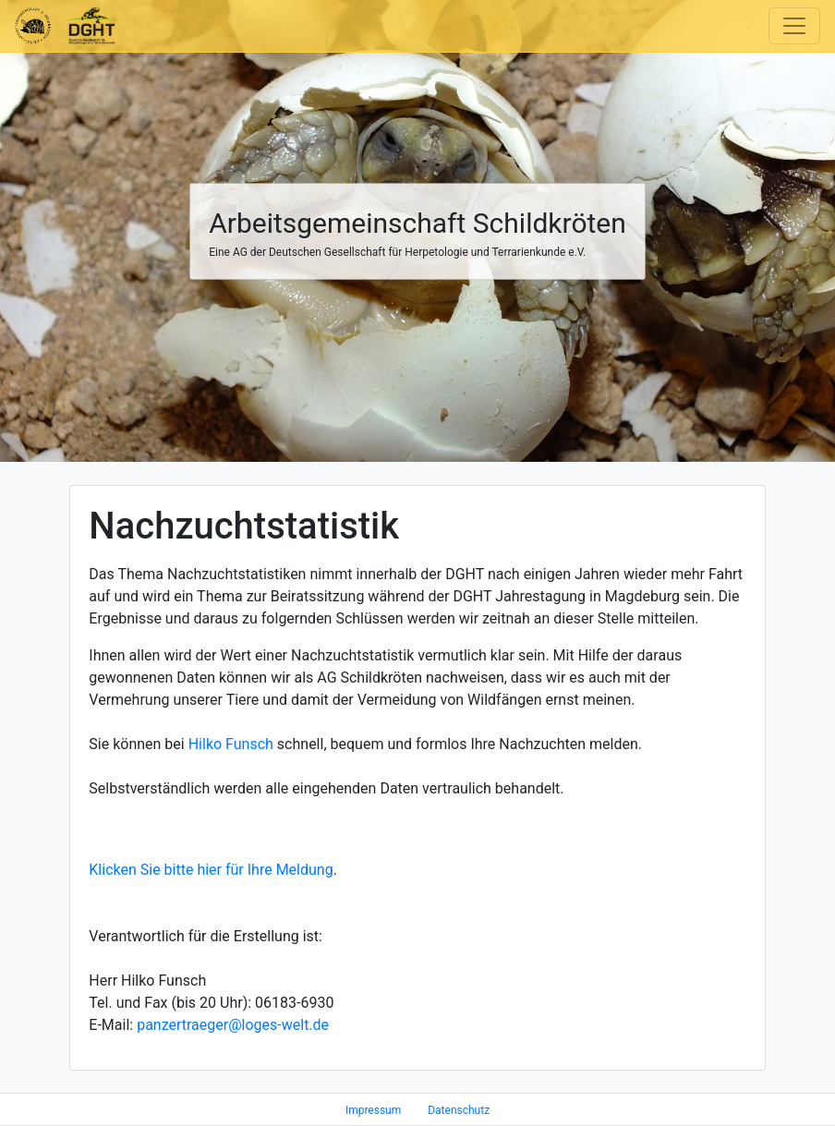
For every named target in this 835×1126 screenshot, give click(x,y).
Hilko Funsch (230, 744)
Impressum (373, 1110)
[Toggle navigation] (794, 25)
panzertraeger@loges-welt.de (233, 1025)
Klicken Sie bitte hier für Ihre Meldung (211, 869)
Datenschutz (459, 1110)
